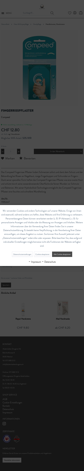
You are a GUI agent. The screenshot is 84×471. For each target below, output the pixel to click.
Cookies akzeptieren (42, 254)
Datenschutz (49, 261)
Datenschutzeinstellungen (22, 254)
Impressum (34, 261)
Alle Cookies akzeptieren (62, 254)
